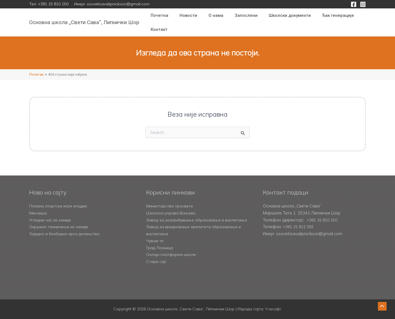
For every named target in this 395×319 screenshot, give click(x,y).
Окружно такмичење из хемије (60, 220)
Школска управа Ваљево (172, 206)
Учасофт (273, 308)
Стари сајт (156, 261)
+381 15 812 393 (299, 220)
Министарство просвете (170, 199)
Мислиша (38, 206)
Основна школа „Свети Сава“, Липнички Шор (84, 22)
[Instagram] (363, 4)
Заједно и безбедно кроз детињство (65, 226)
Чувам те (155, 240)
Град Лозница (160, 247)
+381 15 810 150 (53, 3)
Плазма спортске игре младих (59, 199)
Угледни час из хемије (51, 213)
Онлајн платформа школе (172, 254)
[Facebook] (354, 4)
